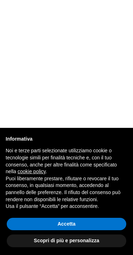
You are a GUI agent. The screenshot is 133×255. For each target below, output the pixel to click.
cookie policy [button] (31, 171)
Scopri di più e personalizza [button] (66, 240)
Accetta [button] (66, 224)
